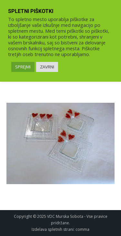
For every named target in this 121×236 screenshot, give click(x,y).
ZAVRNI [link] (47, 67)
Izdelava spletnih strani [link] (53, 229)
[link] (60, 143)
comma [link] (82, 229)
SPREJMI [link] (23, 67)
